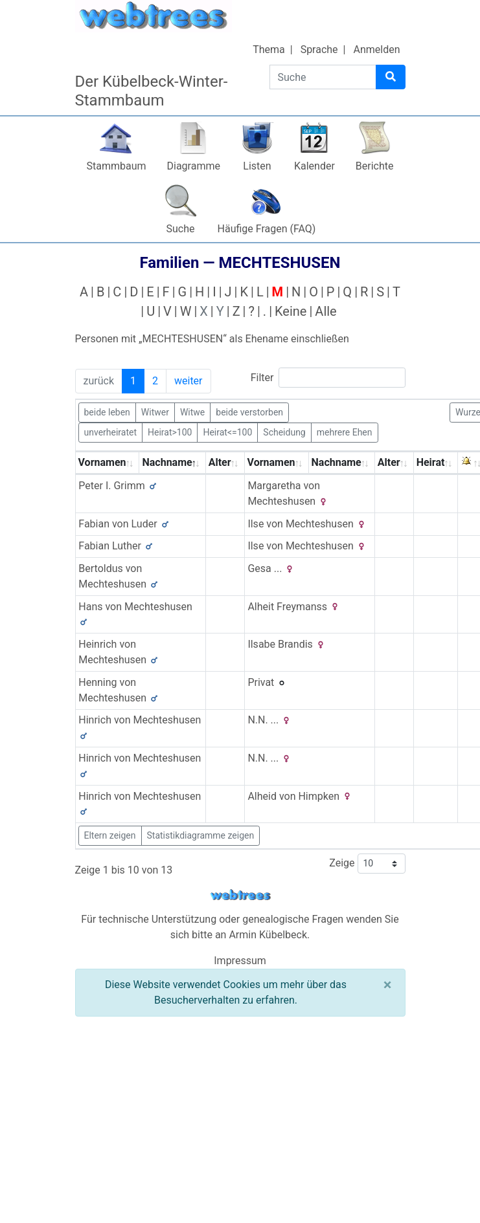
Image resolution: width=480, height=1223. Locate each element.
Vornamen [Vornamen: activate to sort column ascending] (102, 462)
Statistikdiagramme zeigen (201, 835)
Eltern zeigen (110, 835)
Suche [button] (180, 229)
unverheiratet (110, 431)
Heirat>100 (170, 431)
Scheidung (284, 431)
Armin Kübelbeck (268, 935)
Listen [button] (257, 166)
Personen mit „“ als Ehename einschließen (212, 339)
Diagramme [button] (193, 166)
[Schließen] (388, 984)
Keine (290, 311)
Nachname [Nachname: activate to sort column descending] (167, 462)
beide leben (107, 411)
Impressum (240, 960)
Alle (325, 311)
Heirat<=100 (227, 431)
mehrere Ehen (344, 431)
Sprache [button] (319, 49)
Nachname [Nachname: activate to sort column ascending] (336, 462)
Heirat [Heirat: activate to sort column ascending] (431, 462)
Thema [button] (269, 49)
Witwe (192, 411)
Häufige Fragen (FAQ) (267, 229)
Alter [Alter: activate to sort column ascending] (220, 462)
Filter (328, 378)
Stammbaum (116, 166)
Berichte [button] (375, 166)
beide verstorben (249, 411)
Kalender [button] (314, 166)
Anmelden (376, 49)
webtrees (240, 895)
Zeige (367, 864)
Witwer (155, 411)
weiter (188, 381)
